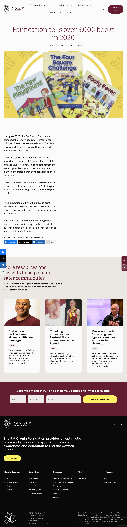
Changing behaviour (61, 486)
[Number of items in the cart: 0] (103, 9)
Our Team (82, 478)
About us (56, 12)
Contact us (115, 9)
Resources (85, 5)
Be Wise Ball (33, 482)
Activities (56, 497)
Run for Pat (32, 486)
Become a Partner (35, 494)
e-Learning (8, 490)
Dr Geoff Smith (52, 45)
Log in (105, 478)
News (80, 45)
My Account (108, 472)
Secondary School (11, 482)
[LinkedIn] (38, 242)
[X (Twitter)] (25, 242)
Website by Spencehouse (38, 523)
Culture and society (61, 490)
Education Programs (41, 5)
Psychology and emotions (63, 482)
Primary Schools (10, 478)
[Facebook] (10, 242)
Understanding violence (62, 478)
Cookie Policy (33, 521)
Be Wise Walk (33, 478)
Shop (69, 12)
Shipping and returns (111, 482)
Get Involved (65, 5)
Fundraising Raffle (35, 490)
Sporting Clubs (9, 486)
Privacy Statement (35, 518)
